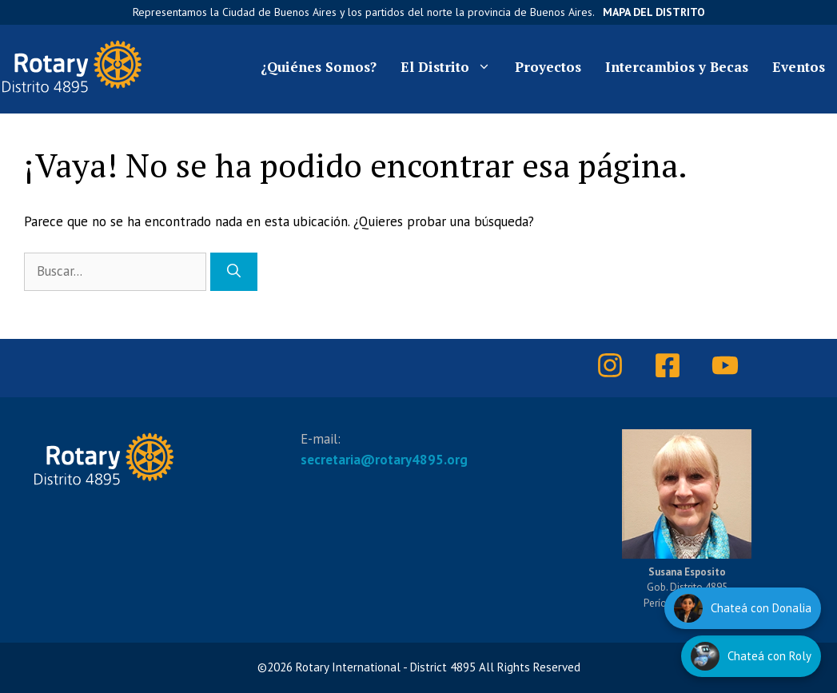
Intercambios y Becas (676, 67)
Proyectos (548, 67)
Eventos (798, 67)
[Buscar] (233, 272)
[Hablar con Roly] (751, 656)
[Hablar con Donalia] (742, 608)
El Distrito (452, 67)
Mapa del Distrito (654, 12)
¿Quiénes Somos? (319, 67)
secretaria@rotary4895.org (384, 459)
